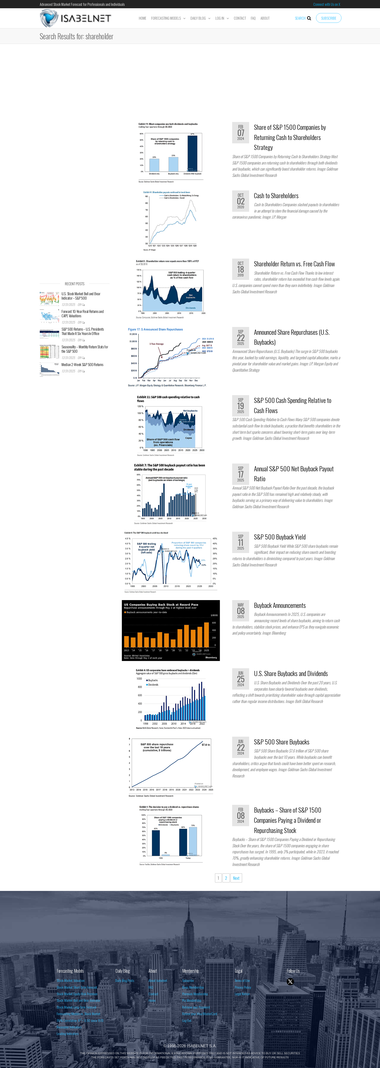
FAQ (253, 18)
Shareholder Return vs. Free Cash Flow (294, 263)
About (265, 18)
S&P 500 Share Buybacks (281, 741)
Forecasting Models (166, 18)
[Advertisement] (190, 84)
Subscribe (328, 18)
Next (236, 878)
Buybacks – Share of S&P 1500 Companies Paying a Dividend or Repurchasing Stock (287, 820)
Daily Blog (198, 18)
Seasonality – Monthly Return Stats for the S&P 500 (85, 349)
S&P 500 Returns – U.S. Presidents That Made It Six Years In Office (83, 331)
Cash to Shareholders (276, 195)
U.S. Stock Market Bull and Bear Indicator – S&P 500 (81, 296)
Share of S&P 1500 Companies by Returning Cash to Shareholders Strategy (290, 137)
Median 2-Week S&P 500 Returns (82, 364)
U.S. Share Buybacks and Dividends (291, 673)
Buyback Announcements (280, 605)
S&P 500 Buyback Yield (280, 536)
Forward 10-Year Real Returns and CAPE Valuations (82, 313)
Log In (219, 18)
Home (142, 18)
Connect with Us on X (326, 4)
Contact (240, 18)
